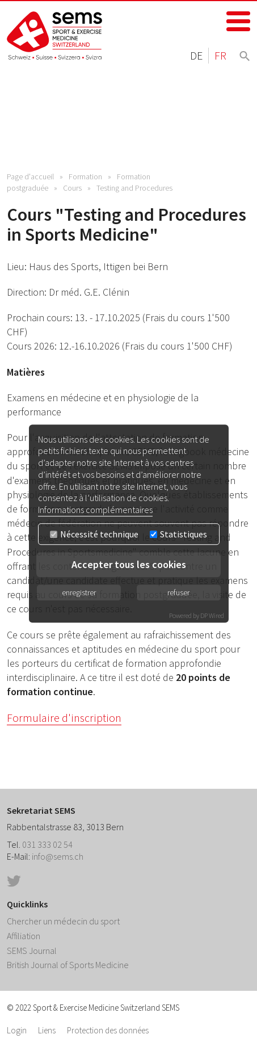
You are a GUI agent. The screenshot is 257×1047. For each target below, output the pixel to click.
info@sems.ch (57, 856)
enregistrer (79, 592)
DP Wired (212, 615)
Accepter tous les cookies (128, 564)
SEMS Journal (32, 950)
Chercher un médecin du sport (63, 921)
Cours (72, 188)
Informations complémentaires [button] (95, 509)
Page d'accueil (30, 176)
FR (220, 55)
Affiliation (23, 935)
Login (17, 1030)
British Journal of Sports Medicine (68, 964)
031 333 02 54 (47, 844)
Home (55, 35)
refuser (178, 592)
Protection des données (108, 1030)
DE (196, 55)
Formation (85, 176)
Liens (47, 1030)
